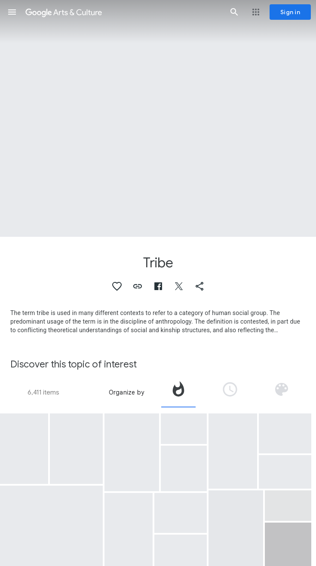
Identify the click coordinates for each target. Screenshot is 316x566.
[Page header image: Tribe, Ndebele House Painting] (158, 118)
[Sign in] (290, 12)
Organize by (126, 392)
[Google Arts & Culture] (123, 12)
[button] (12, 12)
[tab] (178, 392)
